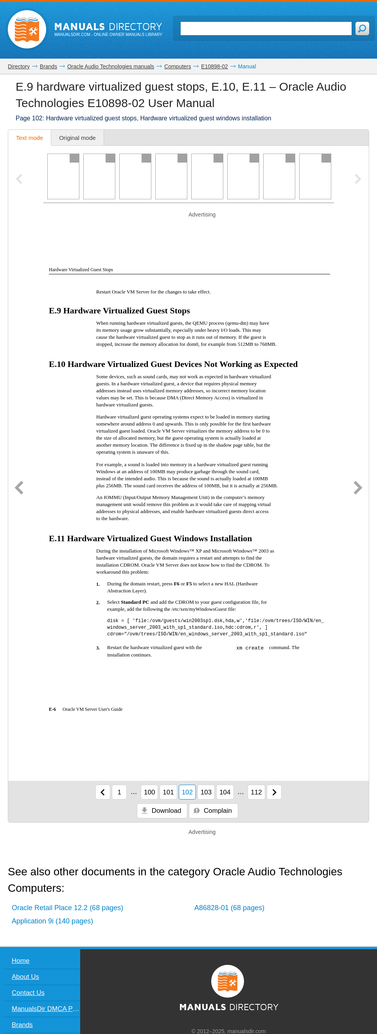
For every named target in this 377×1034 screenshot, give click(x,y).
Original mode (77, 137)
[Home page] (26, 29)
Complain (212, 810)
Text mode (29, 137)
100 (149, 792)
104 (224, 792)
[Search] (266, 28)
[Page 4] (171, 176)
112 (256, 792)
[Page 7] (279, 176)
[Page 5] (207, 176)
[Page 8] (315, 176)
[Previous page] (19, 489)
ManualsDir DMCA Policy (46, 1009)
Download (161, 810)
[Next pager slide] (358, 180)
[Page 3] (135, 176)
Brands (22, 1025)
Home (20, 960)
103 (206, 792)
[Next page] (358, 489)
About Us (25, 976)
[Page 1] (63, 176)
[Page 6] (243, 176)
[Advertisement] (188, 228)
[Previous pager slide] (19, 180)
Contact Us (28, 992)
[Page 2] (99, 176)
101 (168, 792)
